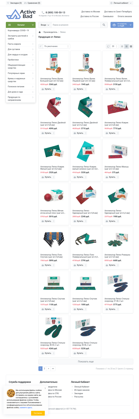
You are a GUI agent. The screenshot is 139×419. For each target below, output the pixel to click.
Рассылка (78, 397)
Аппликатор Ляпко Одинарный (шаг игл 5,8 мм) (85, 212)
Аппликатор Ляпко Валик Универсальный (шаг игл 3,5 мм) (117, 80)
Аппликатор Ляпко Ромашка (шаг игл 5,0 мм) (117, 256)
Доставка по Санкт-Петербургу (118, 11)
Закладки (78, 393)
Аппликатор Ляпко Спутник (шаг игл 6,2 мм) (84, 300)
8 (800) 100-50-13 (55, 12)
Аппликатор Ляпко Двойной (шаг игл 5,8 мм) (53, 124)
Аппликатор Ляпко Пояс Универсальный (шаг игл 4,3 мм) (85, 256)
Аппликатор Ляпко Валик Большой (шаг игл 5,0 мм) (51, 80)
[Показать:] (114, 46)
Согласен (38, 413)
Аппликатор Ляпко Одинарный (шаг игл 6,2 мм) (117, 212)
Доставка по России (89, 16)
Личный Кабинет (81, 387)
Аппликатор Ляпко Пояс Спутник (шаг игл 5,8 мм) (51, 256)
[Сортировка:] (56, 46)
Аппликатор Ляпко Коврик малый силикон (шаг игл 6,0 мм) (84, 168)
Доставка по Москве (90, 11)
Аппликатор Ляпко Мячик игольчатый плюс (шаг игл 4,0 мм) (52, 212)
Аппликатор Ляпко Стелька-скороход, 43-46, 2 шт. (84, 344)
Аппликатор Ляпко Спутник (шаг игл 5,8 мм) (52, 300)
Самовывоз (108, 16)
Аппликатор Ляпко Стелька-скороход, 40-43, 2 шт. (52, 344)
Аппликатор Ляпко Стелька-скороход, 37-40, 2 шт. (117, 300)
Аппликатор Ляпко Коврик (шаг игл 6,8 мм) (116, 124)
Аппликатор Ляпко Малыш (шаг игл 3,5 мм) (117, 168)
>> (53, 368)
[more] (53, 89)
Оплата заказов (125, 16)
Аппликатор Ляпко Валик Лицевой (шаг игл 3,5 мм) (83, 80)
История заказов (82, 390)
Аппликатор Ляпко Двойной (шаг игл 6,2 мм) (85, 124)
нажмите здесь (26, 407)
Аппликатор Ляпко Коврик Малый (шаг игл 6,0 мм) (52, 168)
